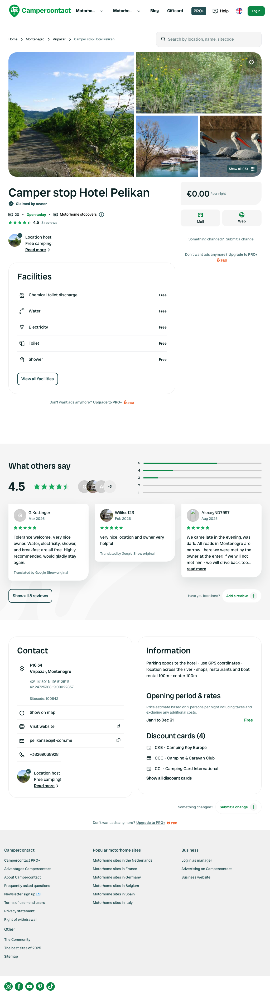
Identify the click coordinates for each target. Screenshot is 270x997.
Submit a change (240, 239)
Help (221, 11)
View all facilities (37, 379)
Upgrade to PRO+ (107, 402)
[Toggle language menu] (239, 11)
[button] (38, 250)
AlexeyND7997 (215, 512)
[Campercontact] (40, 11)
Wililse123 (124, 512)
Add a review (241, 596)
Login (256, 11)
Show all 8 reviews (30, 596)
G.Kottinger (39, 512)
